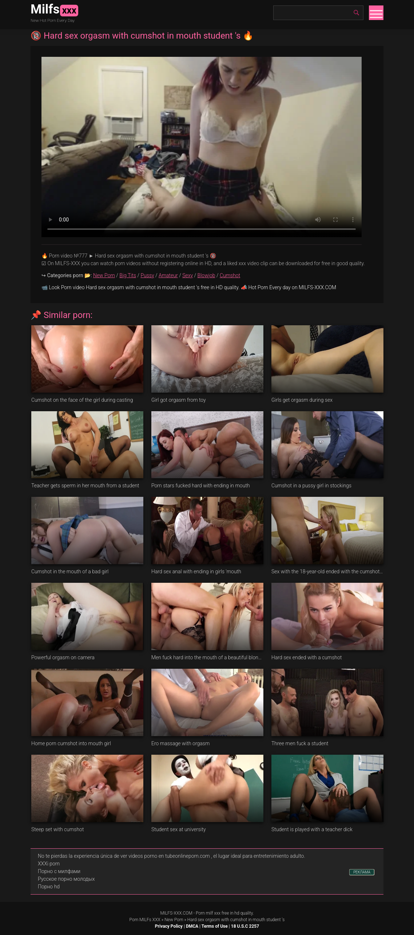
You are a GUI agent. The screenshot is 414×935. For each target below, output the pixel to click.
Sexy (187, 275)
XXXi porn (49, 864)
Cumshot (230, 275)
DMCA (192, 926)
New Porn (104, 275)
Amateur (168, 275)
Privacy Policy (169, 926)
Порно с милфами (59, 871)
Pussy (147, 275)
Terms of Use (215, 926)
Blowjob (206, 275)
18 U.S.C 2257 (245, 926)
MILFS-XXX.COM (176, 913)
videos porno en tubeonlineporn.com (169, 856)
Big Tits (127, 275)
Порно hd (49, 886)
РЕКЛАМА (361, 872)
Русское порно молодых (66, 879)
